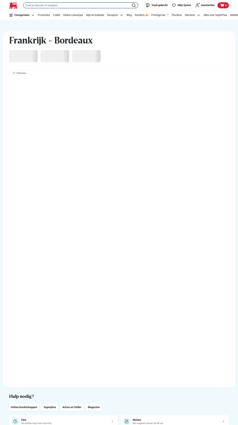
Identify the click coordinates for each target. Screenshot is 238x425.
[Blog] (129, 15)
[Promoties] (44, 15)
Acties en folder (71, 407)
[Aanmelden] (205, 5)
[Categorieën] (22, 15)
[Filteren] (19, 73)
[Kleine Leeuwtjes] (73, 15)
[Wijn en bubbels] (95, 15)
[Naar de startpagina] (13, 5)
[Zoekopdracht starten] (134, 5)
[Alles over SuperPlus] (215, 15)
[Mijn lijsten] (181, 5)
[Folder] (56, 15)
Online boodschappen (24, 407)
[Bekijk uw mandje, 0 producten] (223, 5)
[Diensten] (193, 15)
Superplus (50, 407)
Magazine (94, 407)
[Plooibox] (176, 15)
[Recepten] (115, 15)
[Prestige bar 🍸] (160, 15)
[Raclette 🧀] (141, 15)
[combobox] (81, 5)
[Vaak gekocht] (156, 5)
